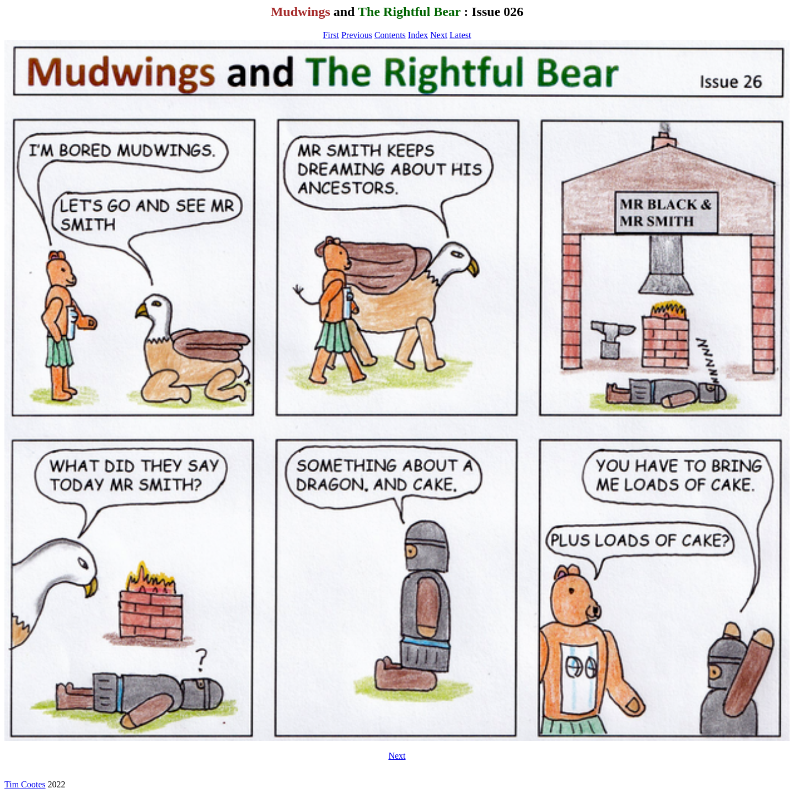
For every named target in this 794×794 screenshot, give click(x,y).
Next (438, 35)
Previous (356, 35)
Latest (460, 35)
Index (418, 35)
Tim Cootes (25, 784)
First (331, 35)
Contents (390, 35)
